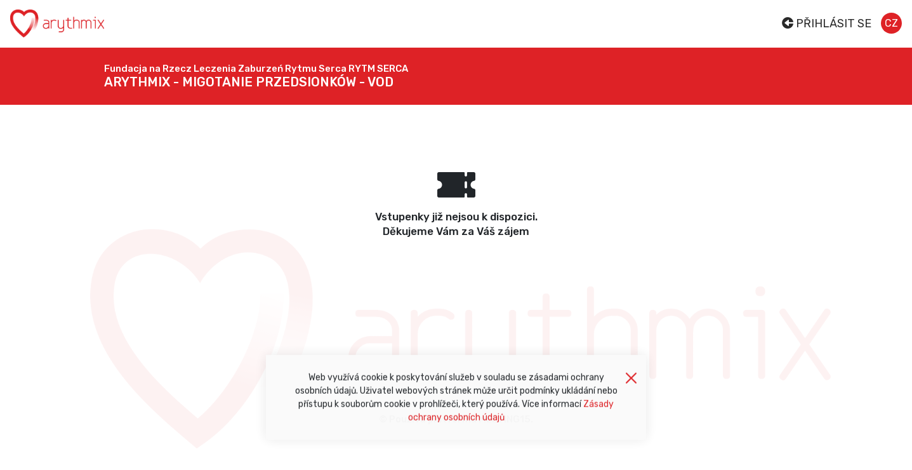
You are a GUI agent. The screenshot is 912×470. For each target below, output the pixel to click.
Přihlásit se (826, 23)
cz (891, 23)
